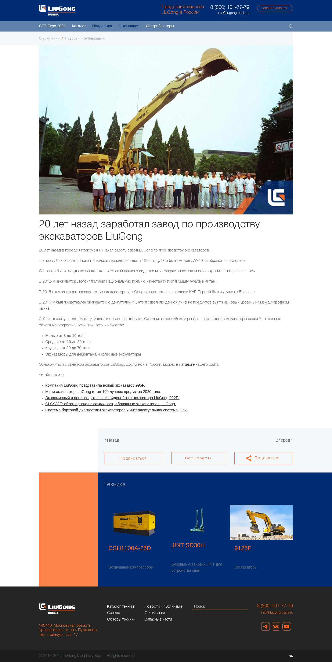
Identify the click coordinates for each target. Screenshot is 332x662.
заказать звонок (274, 8)
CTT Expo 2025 (52, 26)
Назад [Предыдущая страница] (112, 440)
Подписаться (133, 458)
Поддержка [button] (102, 26)
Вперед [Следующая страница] (284, 440)
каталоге (187, 364)
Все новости (198, 458)
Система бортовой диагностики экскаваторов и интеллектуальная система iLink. (116, 410)
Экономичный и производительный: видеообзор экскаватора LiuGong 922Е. (112, 398)
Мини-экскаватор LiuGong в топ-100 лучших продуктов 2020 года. (103, 392)
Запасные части (158, 619)
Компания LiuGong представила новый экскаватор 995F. (95, 385)
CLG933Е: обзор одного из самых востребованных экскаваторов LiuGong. (110, 404)
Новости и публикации (164, 606)
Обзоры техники (121, 619)
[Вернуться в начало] (57, 10)
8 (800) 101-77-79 (229, 7)
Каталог (79, 26)
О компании (155, 613)
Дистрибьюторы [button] (160, 26)
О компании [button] (128, 26)
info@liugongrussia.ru (277, 612)
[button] (291, 26)
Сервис (113, 613)
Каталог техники (121, 606)
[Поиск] (220, 606)
